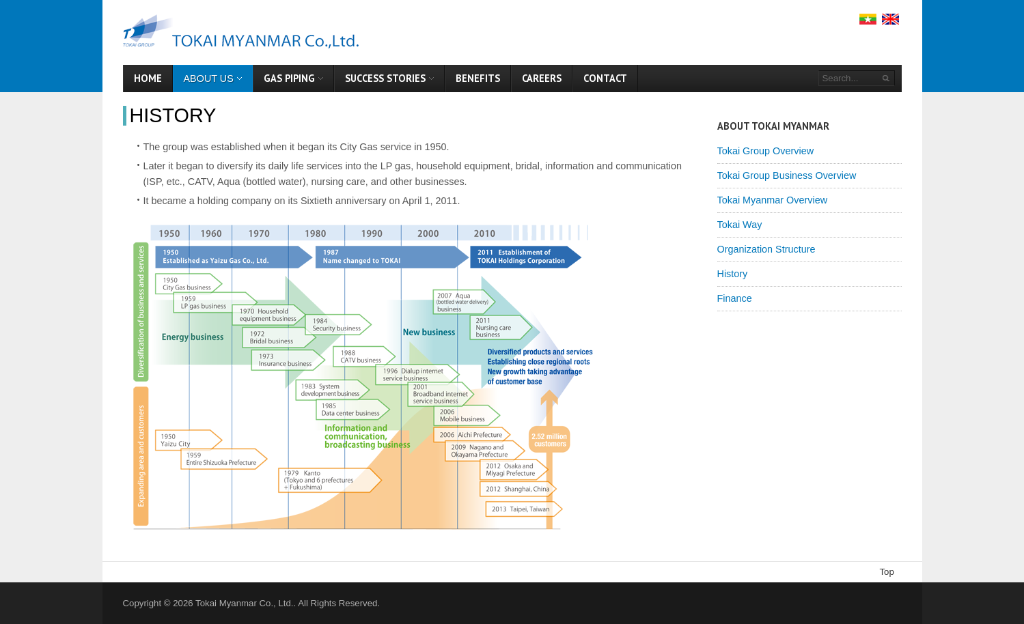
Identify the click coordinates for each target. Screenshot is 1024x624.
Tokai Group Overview (765, 150)
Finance (734, 298)
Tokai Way (739, 224)
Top (887, 572)
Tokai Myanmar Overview (772, 200)
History (173, 115)
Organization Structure (766, 249)
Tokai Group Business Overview (787, 175)
